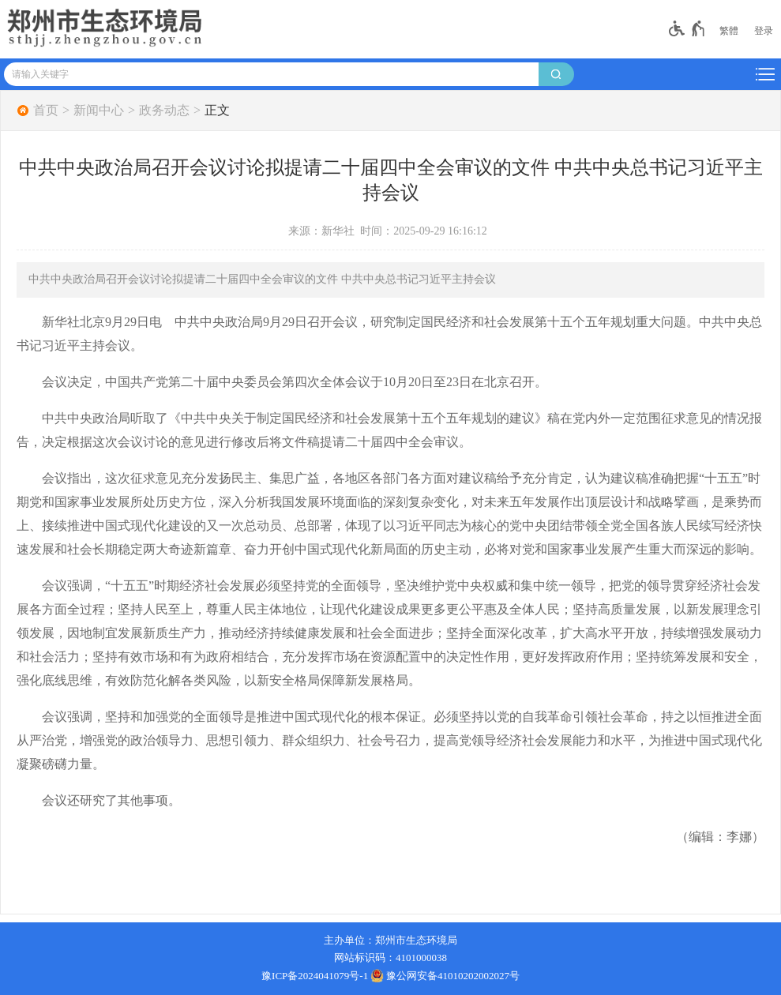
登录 (763, 30)
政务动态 (164, 110)
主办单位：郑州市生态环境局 (390, 940)
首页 (45, 110)
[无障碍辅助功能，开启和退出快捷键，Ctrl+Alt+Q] (687, 28)
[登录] (763, 31)
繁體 (728, 30)
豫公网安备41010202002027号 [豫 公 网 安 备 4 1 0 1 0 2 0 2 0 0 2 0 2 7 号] (445, 975)
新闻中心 (98, 110)
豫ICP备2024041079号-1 (314, 976)
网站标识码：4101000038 (390, 957)
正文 (217, 110)
